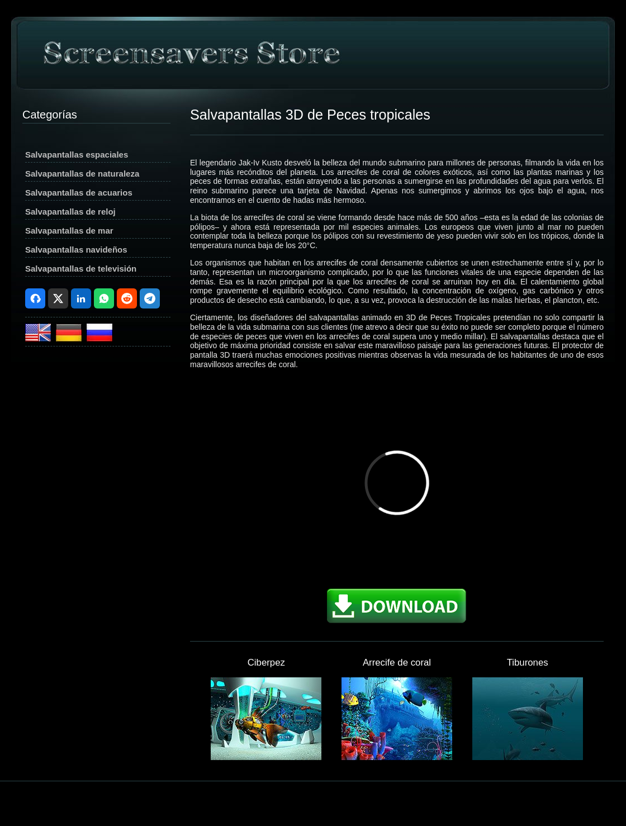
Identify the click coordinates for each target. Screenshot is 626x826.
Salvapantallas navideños (76, 249)
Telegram (150, 298)
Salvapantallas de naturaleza (82, 173)
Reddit (127, 298)
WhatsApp (104, 298)
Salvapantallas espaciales (76, 154)
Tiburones (527, 662)
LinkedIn (81, 298)
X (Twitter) (58, 298)
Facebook (35, 298)
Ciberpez (266, 662)
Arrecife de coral (397, 662)
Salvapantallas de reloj (70, 211)
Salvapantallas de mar (69, 230)
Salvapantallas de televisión (80, 268)
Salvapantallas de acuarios (78, 192)
